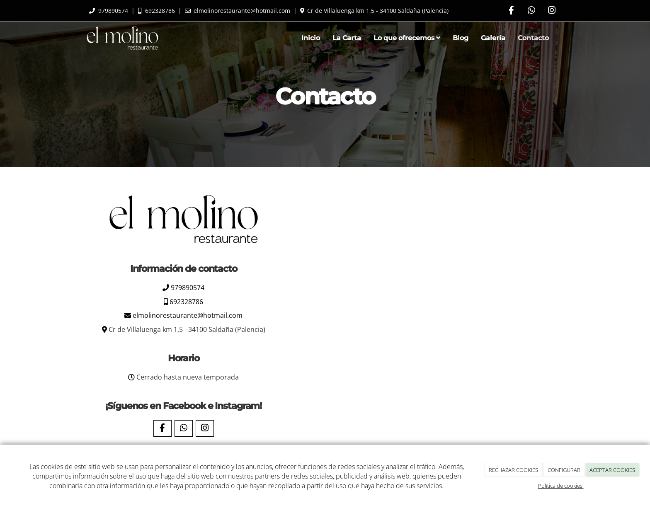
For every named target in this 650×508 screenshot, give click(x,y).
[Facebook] (511, 11)
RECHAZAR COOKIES (513, 470)
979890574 (187, 287)
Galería (493, 38)
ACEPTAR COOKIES (612, 470)
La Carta (346, 38)
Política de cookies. (561, 485)
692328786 (186, 301)
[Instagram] (551, 11)
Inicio (310, 38)
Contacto (533, 38)
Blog (460, 38)
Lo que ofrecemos (407, 38)
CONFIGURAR (564, 470)
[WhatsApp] (531, 11)
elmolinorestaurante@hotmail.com (188, 315)
